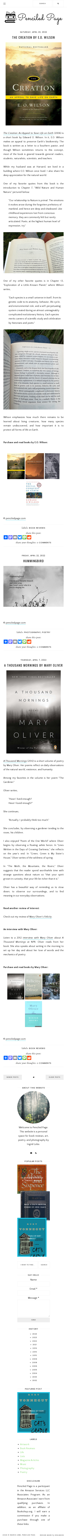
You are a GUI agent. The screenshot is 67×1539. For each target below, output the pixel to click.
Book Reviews (37, 528)
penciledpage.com (16, 518)
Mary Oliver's (40, 917)
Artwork (24, 1444)
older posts (54, 1077)
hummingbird (33, 560)
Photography (32, 632)
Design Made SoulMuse (52, 1535)
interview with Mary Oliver (38, 938)
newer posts (13, 1077)
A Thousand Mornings (15, 761)
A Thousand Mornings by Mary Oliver (33, 665)
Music (23, 1464)
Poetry (46, 632)
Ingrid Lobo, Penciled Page (22, 1535)
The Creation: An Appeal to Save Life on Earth (28, 133)
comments (44, 542)
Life (22, 1452)
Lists (22, 1456)
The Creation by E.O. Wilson (33, 37)
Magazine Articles (29, 1460)
